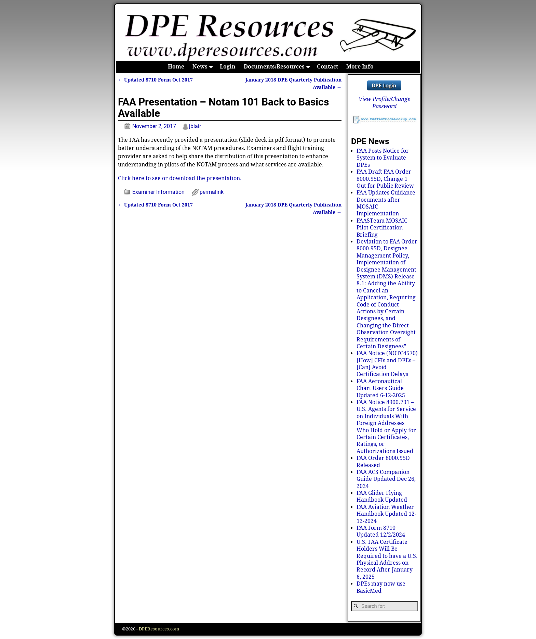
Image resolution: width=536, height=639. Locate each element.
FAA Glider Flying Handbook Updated (382, 496)
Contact (327, 66)
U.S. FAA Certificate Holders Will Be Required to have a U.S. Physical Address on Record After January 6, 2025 (387, 559)
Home (176, 66)
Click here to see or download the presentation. (180, 178)
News (204, 67)
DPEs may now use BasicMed (381, 587)
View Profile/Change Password (384, 102)
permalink (212, 192)
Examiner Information (158, 192)
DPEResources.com (159, 628)
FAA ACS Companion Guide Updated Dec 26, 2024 (386, 479)
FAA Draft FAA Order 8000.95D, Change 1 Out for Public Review (385, 178)
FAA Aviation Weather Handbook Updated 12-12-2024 (386, 514)
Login (228, 66)
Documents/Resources (278, 67)
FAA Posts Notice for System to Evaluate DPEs (383, 158)
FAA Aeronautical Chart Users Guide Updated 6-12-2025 (381, 388)
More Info (360, 66)
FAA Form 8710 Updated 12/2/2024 (381, 531)
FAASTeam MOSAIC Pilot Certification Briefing (382, 227)
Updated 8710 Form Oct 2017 (155, 80)
